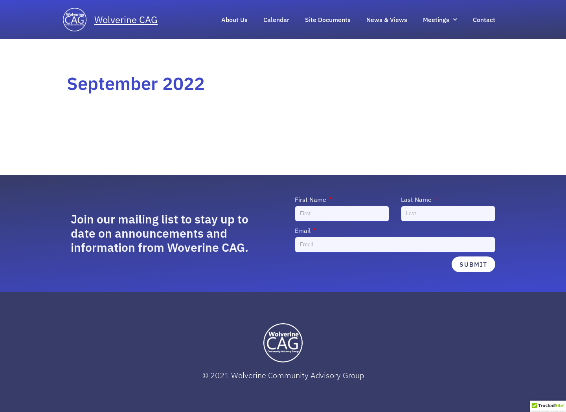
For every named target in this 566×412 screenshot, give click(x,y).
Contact (484, 20)
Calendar (276, 20)
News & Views (386, 20)
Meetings (440, 19)
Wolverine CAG (126, 19)
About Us (234, 20)
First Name (311, 199)
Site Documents (328, 20)
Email (303, 230)
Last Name (417, 199)
